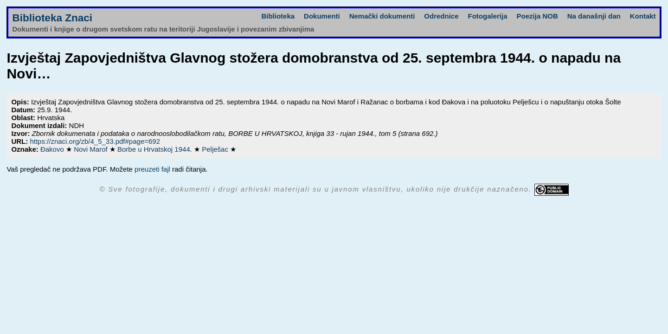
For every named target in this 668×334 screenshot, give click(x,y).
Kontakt (643, 16)
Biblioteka (278, 16)
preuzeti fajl (152, 169)
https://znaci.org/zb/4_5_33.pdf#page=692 (95, 141)
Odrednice (441, 16)
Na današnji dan (594, 16)
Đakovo (53, 149)
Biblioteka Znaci (52, 18)
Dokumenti (322, 16)
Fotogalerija (487, 16)
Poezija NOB (537, 16)
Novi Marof (91, 149)
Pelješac (216, 149)
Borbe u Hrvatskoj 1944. (155, 149)
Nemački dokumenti (382, 16)
